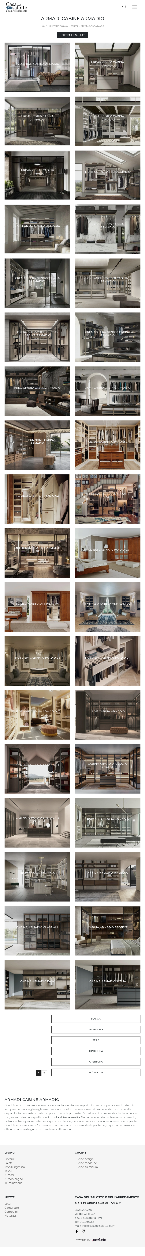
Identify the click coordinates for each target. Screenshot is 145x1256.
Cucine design (84, 1159)
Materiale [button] (95, 1029)
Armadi (74, 26)
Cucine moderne (86, 1163)
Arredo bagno (14, 1179)
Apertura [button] (96, 1061)
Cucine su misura (86, 1167)
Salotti (9, 1163)
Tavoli (8, 1171)
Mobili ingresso (15, 1167)
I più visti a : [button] (95, 1072)
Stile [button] (95, 1040)
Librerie (10, 1159)
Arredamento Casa (58, 26)
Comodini (11, 1211)
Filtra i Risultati (73, 35)
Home (44, 26)
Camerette (12, 1207)
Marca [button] (96, 1018)
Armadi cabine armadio (92, 26)
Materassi (11, 1215)
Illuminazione (13, 1183)
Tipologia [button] (96, 1050)
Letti (8, 1203)
